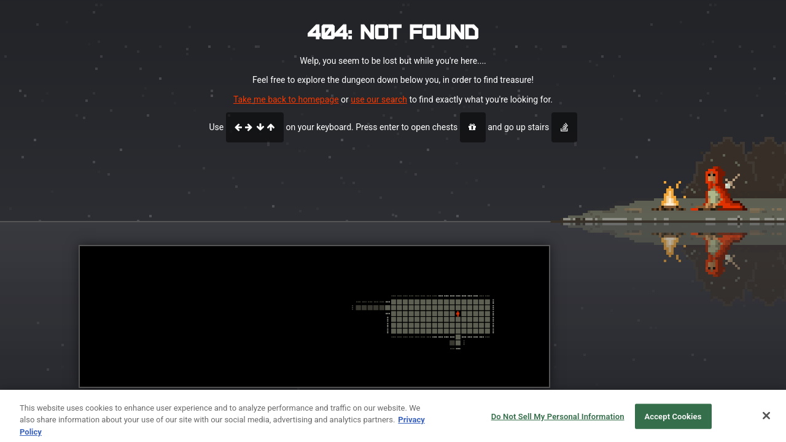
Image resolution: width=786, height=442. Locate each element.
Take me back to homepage (286, 99)
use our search (379, 99)
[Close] (766, 420)
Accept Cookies (672, 421)
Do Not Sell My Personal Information (558, 421)
